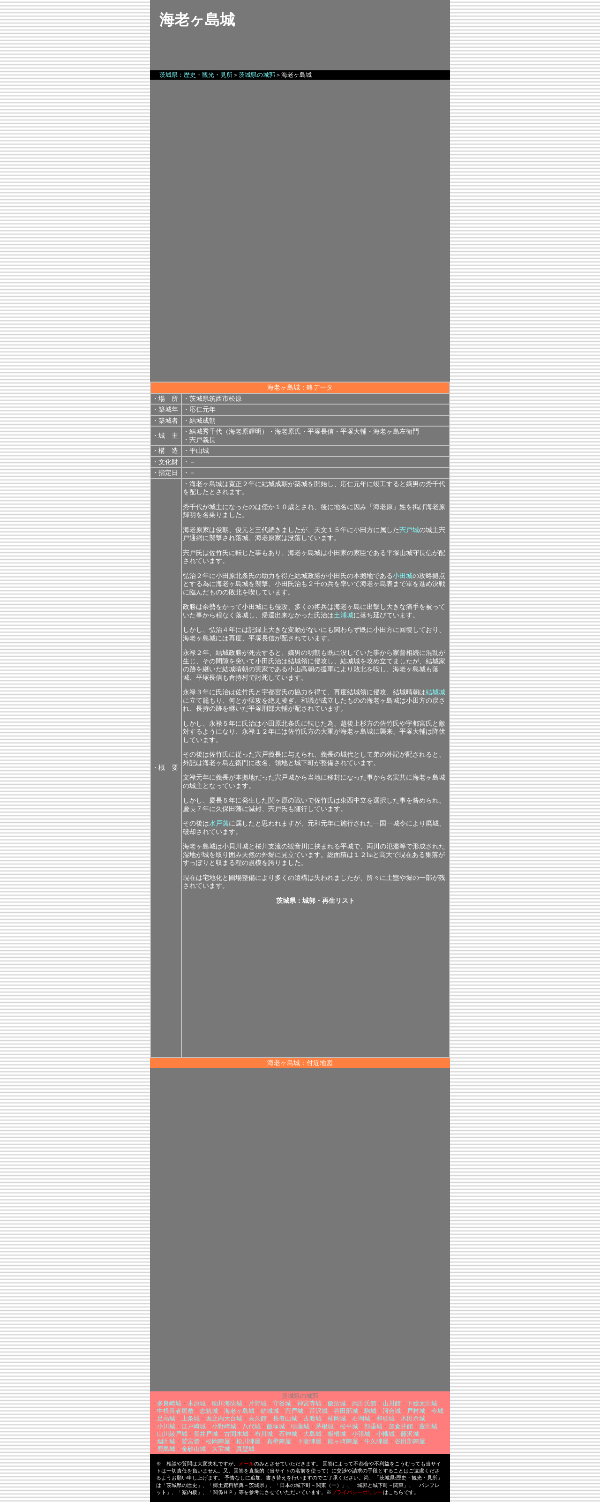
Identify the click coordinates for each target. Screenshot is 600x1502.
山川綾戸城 (172, 1433)
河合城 (391, 1410)
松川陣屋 (248, 1441)
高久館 (257, 1418)
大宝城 (221, 1448)
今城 (437, 1410)
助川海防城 (227, 1403)
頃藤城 (300, 1426)
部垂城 (373, 1426)
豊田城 (428, 1426)
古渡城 (312, 1418)
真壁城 (245, 1448)
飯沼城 (337, 1403)
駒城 (370, 1410)
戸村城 (416, 1410)
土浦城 (343, 615)
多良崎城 (169, 1403)
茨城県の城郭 (257, 74)
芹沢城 (318, 1410)
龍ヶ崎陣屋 (343, 1441)
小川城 (166, 1426)
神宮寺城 (309, 1403)
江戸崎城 (193, 1426)
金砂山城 (193, 1448)
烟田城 (166, 1441)
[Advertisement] (300, 316)
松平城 (349, 1426)
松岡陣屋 (218, 1441)
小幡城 (385, 1433)
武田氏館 (364, 1403)
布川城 (264, 1433)
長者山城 (285, 1418)
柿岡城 (337, 1418)
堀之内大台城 (224, 1418)
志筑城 (209, 1410)
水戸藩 (219, 823)
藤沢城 (410, 1433)
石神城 (288, 1433)
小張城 (361, 1433)
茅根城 (324, 1426)
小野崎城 (224, 1426)
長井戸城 (206, 1433)
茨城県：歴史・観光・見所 (195, 74)
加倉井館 (401, 1426)
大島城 (312, 1433)
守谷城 (282, 1403)
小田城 (402, 575)
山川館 (391, 1403)
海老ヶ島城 (239, 1410)
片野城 (257, 1403)
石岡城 (361, 1418)
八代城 (251, 1426)
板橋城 (337, 1433)
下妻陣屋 (309, 1441)
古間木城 (236, 1433)
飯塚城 (276, 1426)
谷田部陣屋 (410, 1441)
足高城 (166, 1418)
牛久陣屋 (376, 1441)
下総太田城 (422, 1403)
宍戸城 (409, 529)
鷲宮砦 (190, 1441)
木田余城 (413, 1418)
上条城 (190, 1418)
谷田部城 (346, 1410)
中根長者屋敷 (175, 1410)
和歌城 (385, 1418)
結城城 (435, 692)
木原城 (197, 1403)
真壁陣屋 (279, 1441)
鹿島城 (166, 1448)
